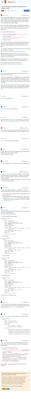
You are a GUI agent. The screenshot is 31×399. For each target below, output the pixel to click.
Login (8, 388)
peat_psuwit (5, 15)
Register (4, 388)
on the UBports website (7, 200)
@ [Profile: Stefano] (3, 140)
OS (3, 10)
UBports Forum (11, 2)
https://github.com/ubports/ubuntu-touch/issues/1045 (12, 64)
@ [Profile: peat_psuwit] (6, 173)
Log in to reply (26, 10)
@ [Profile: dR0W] (2, 163)
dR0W (4, 149)
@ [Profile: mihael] (2, 108)
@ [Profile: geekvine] (3, 98)
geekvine (5, 71)
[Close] (28, 373)
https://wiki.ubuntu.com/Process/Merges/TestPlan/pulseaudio (13, 51)
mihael (4, 96)
